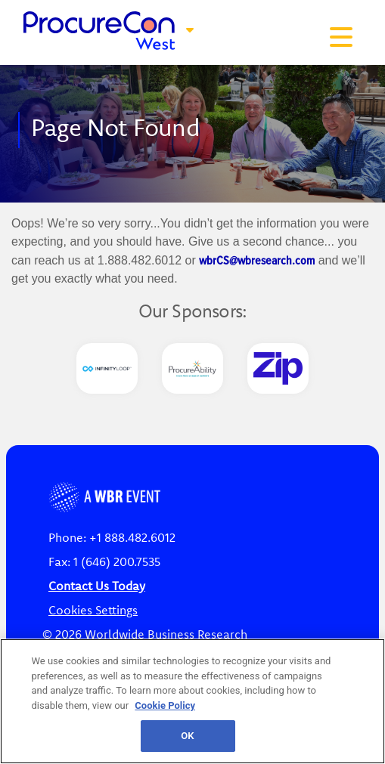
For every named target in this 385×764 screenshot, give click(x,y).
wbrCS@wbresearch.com (257, 260)
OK (187, 735)
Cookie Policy (165, 705)
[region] (192, 701)
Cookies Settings (93, 609)
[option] (107, 368)
